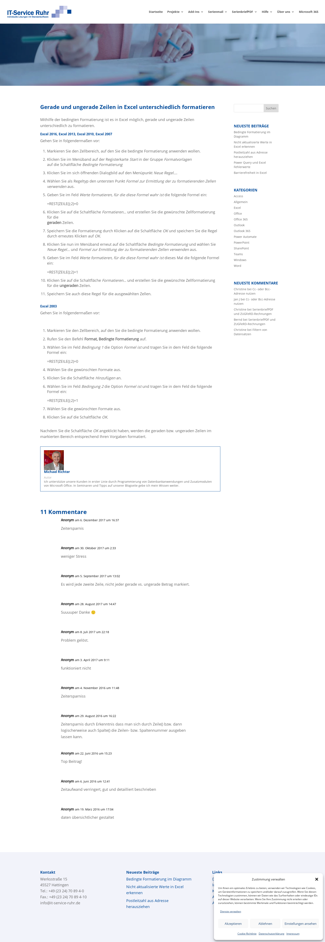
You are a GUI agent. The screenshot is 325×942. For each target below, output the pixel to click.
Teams (238, 254)
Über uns (283, 12)
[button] (317, 879)
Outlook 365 (242, 231)
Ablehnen (265, 923)
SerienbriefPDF (242, 12)
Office (238, 213)
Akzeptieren (233, 923)
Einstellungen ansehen (301, 923)
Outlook (239, 225)
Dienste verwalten (230, 911)
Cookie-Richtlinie (247, 933)
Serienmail (215, 12)
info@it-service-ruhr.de (60, 902)
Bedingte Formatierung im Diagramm (159, 879)
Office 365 (241, 219)
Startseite (156, 12)
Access (238, 196)
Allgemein (241, 202)
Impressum (293, 933)
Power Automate (245, 237)
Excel (237, 208)
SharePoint (241, 248)
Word (237, 266)
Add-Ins (193, 12)
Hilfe (265, 12)
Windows (240, 260)
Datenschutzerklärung (271, 933)
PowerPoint (241, 242)
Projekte (173, 12)
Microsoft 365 (308, 12)
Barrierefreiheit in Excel (250, 173)
